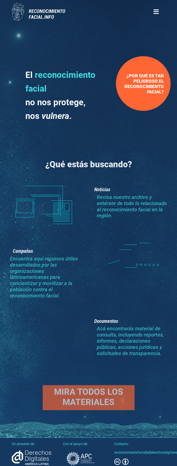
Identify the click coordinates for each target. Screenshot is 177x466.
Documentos (110, 321)
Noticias (106, 189)
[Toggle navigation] (156, 12)
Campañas (18, 250)
